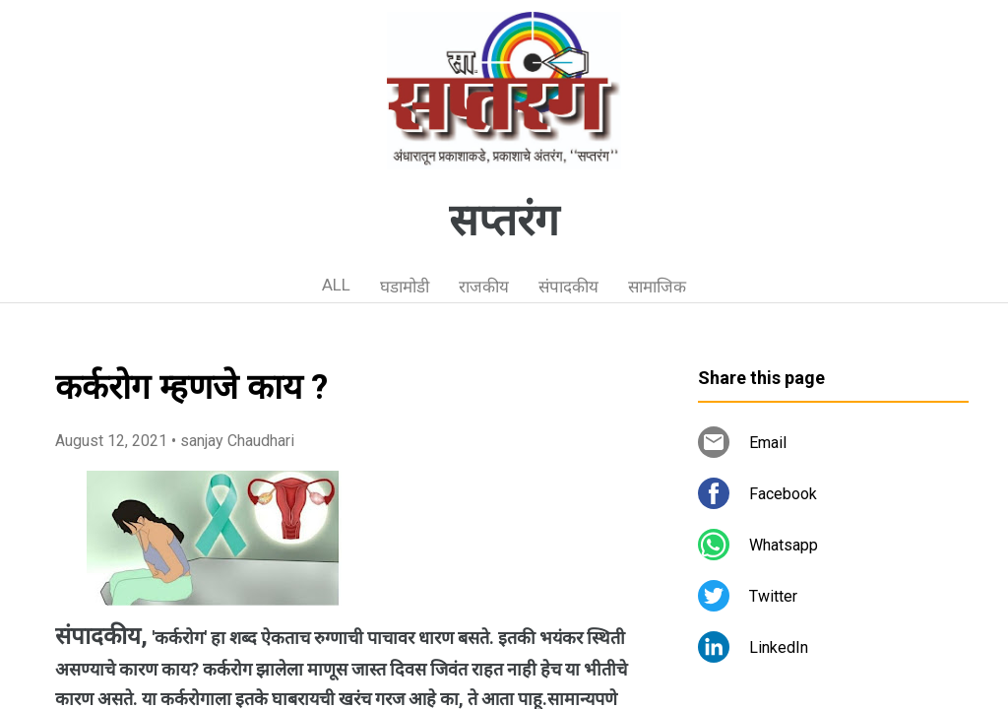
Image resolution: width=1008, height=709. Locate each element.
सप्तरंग (504, 220)
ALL (336, 284)
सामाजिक (657, 286)
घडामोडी (404, 286)
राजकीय (484, 286)
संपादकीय (568, 286)
